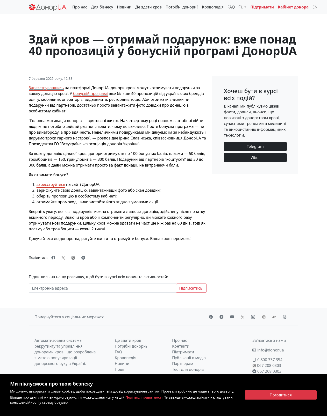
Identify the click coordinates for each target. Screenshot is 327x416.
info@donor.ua (268, 350)
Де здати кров (148, 7)
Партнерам (182, 363)
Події (119, 369)
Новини (124, 7)
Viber (255, 157)
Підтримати (262, 7)
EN (315, 7)
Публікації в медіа (189, 357)
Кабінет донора (293, 7)
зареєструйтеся (50, 184)
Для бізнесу (102, 7)
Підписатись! (191, 288)
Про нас (79, 7)
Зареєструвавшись (46, 87)
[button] (242, 7)
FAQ (231, 7)
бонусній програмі (90, 93)
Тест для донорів (188, 369)
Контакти (180, 346)
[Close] (281, 395)
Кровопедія (213, 7)
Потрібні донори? (181, 7)
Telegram (255, 146)
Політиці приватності (144, 397)
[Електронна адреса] (102, 288)
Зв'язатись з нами (269, 340)
